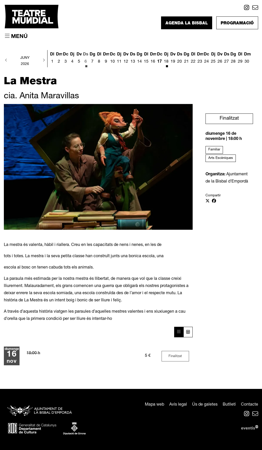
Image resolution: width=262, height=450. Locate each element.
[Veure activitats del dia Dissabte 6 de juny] (86, 59)
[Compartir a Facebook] (214, 201)
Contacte (249, 405)
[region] (98, 167)
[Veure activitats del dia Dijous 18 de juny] (166, 59)
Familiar (214, 149)
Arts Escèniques (220, 158)
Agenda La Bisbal (186, 24)
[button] (6, 60)
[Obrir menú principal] (16, 36)
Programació (237, 24)
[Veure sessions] (178, 332)
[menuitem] (246, 9)
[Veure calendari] (188, 332)
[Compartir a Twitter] (207, 201)
